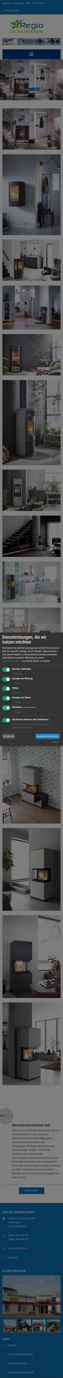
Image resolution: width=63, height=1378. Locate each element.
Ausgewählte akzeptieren (47, 736)
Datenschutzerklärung (12, 661)
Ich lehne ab (8, 736)
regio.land (55, 742)
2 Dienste (17, 673)
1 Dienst (16, 683)
